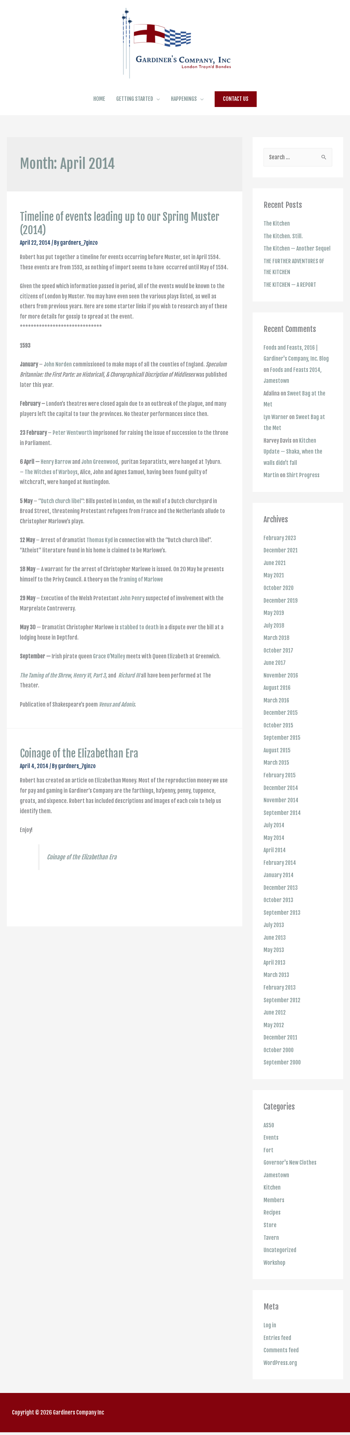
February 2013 (280, 994)
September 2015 (282, 748)
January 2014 (279, 883)
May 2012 (274, 1031)
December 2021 (281, 563)
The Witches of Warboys (52, 488)
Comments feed (281, 1353)
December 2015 (281, 723)
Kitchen (272, 1192)
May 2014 (274, 846)
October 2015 (279, 736)
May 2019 (274, 625)
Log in (270, 1328)
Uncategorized (280, 1253)
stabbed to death (139, 644)
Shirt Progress (303, 488)
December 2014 (281, 797)
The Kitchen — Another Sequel (297, 264)
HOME (99, 115)
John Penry (132, 615)
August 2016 (277, 699)
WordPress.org (280, 1365)
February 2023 (280, 551)
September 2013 (282, 920)
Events (271, 1143)
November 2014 (281, 809)
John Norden (57, 381)
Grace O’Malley (109, 673)
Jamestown (276, 1180)
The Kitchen (277, 240)
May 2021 (274, 588)
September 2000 (283, 1068)
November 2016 (281, 686)
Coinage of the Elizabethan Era (79, 770)
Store (270, 1229)
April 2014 (275, 859)
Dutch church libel (61, 517)
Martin (271, 488)
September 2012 (282, 1006)
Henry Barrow (56, 478)
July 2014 (274, 834)
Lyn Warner (276, 431)
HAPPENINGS (184, 115)
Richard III (129, 691)
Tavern (271, 1241)
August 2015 (277, 760)
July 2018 (274, 637)
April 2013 (275, 969)
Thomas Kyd (99, 556)
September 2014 (282, 822)
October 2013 (279, 908)
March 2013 (277, 982)
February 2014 (280, 871)
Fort (268, 1155)
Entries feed (277, 1341)
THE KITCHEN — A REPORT (290, 300)
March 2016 (277, 711)
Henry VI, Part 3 (89, 691)
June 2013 (275, 945)
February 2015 (280, 785)
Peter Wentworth (72, 449)
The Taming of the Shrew (45, 691)
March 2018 (277, 649)
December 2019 (281, 612)
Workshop (275, 1266)
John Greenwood (99, 478)
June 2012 (275, 1019)
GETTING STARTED (134, 115)
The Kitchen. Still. (283, 252)
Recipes (272, 1216)
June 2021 (275, 576)
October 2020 (279, 600)
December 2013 (281, 896)
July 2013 (274, 932)
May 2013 (274, 957)
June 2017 (275, 674)
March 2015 (277, 772)
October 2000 (279, 1055)
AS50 (269, 1130)
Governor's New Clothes (290, 1167)
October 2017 (279, 662)
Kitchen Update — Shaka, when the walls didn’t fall (293, 465)
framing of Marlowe (141, 596)
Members (274, 1204)
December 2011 (281, 1043)
